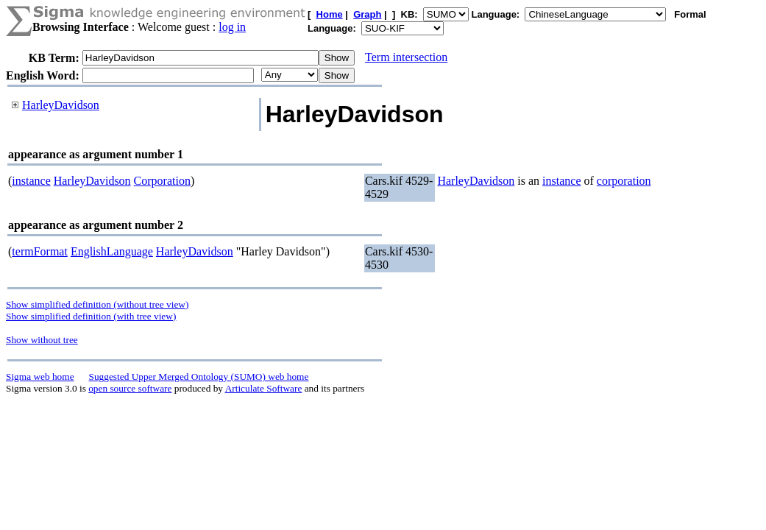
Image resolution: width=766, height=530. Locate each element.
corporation (624, 180)
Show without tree (42, 339)
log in (232, 27)
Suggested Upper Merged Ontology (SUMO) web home (199, 376)
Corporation (162, 180)
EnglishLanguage (112, 251)
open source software (129, 388)
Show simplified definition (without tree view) (97, 304)
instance (31, 180)
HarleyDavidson (60, 105)
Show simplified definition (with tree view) (91, 316)
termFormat (40, 251)
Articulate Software (263, 388)
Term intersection (406, 57)
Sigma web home (40, 376)
